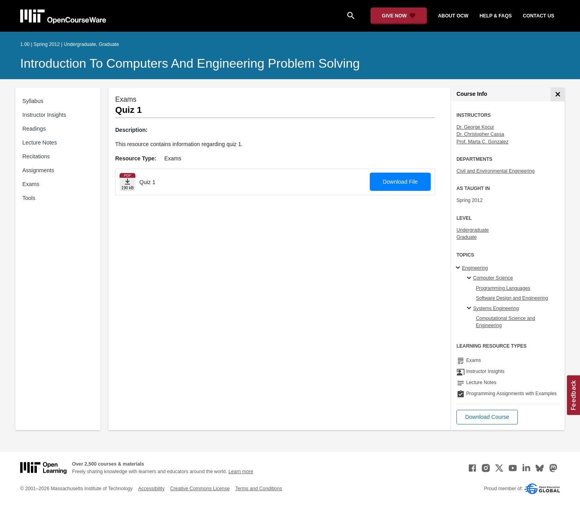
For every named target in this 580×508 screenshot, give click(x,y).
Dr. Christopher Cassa (480, 134)
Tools (29, 198)
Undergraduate (472, 230)
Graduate (466, 237)
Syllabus (33, 101)
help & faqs (495, 16)
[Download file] (127, 182)
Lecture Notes (40, 142)
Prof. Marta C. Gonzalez (482, 142)
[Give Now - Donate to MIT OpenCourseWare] (399, 16)
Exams (31, 184)
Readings (34, 129)
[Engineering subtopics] (459, 268)
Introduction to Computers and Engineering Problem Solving (190, 63)
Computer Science (493, 278)
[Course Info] (558, 94)
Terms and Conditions (258, 488)
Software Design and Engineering (512, 298)
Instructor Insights (45, 115)
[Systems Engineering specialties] (470, 308)
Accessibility (151, 488)
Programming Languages (503, 288)
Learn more (240, 471)
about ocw (453, 16)
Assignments (38, 170)
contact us (538, 16)
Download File (400, 182)
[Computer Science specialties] (470, 278)
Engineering (475, 268)
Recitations (36, 156)
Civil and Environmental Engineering (495, 171)
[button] (487, 417)
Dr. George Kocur (475, 127)
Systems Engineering (496, 308)
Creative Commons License (200, 488)
